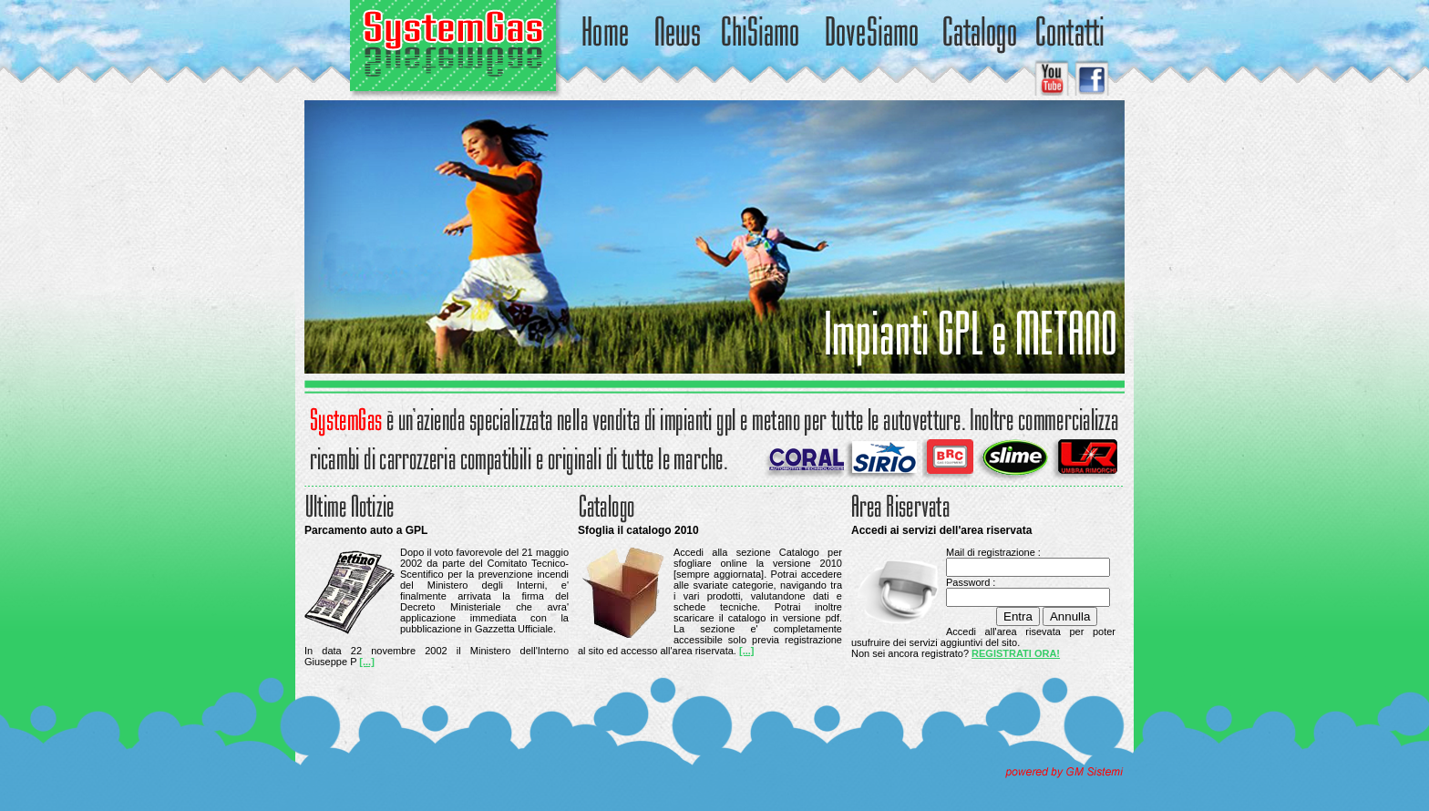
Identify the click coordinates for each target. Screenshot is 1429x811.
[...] (367, 661)
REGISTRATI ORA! (1016, 653)
